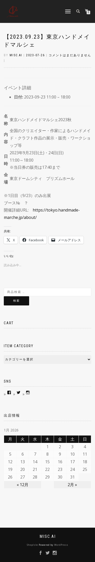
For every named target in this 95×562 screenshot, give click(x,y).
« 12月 (22, 484)
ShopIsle (33, 544)
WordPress (61, 544)
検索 (16, 300)
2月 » (72, 484)
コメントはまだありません (70, 55)
